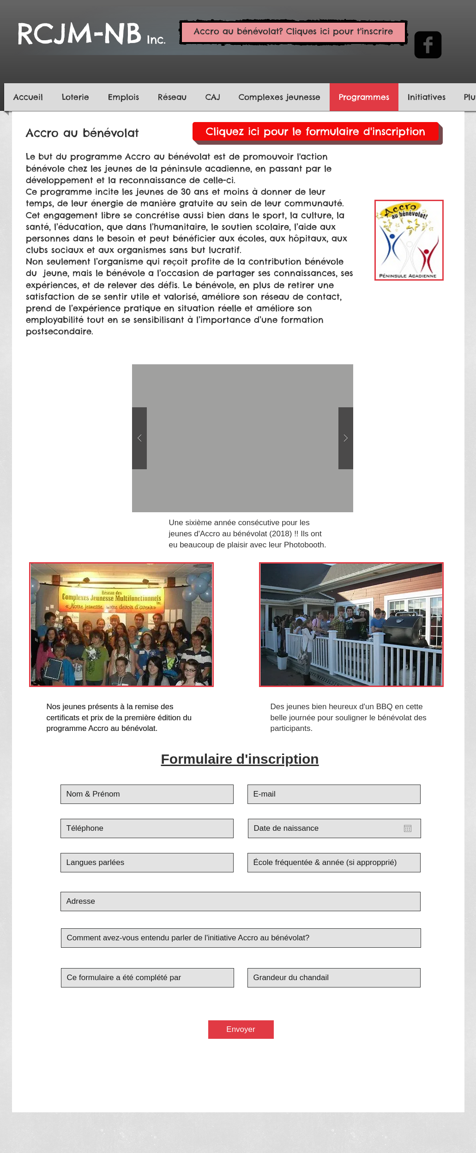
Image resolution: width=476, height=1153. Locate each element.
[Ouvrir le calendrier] (407, 828)
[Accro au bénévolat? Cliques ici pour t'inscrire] (293, 32)
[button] (242, 438)
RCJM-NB (79, 33)
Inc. (154, 39)
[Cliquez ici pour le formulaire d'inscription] (316, 131)
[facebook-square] (428, 45)
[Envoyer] (241, 1029)
